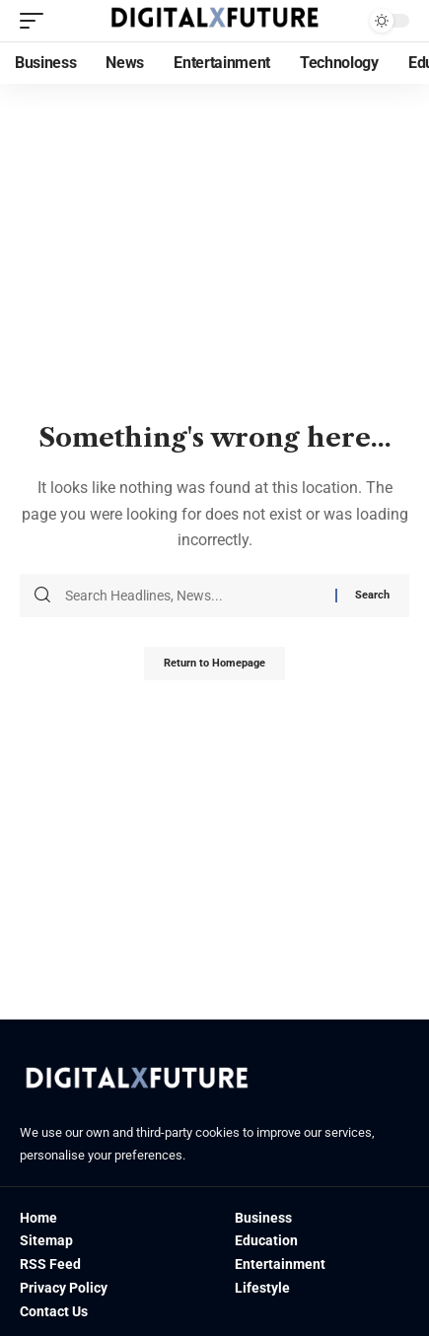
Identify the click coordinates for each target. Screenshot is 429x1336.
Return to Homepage (214, 663)
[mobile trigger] (36, 21)
